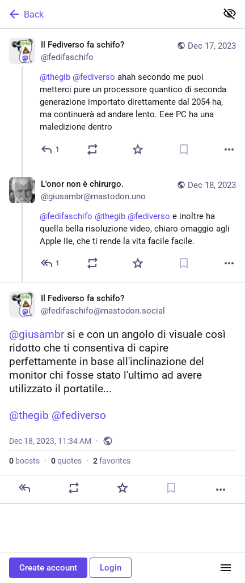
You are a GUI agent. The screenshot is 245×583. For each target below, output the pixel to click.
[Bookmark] (184, 149)
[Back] (107, 14)
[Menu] (226, 567)
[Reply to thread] (51, 263)
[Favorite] (138, 149)
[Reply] (51, 149)
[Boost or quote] (92, 149)
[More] (229, 149)
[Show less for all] (229, 13)
